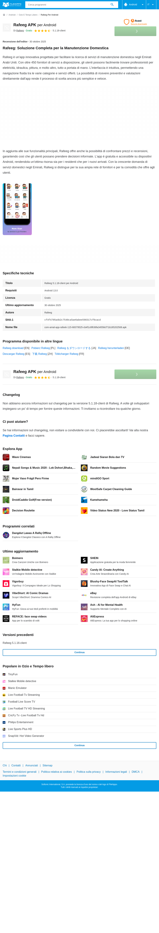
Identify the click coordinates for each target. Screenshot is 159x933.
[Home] (4, 14)
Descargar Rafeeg (13, 353)
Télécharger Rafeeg (66, 353)
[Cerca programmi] (112, 4)
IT (151, 5)
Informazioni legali (116, 771)
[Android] (12, 15)
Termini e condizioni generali (19, 771)
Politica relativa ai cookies (56, 771)
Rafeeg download (13, 348)
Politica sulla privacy (88, 771)
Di (18, 30)
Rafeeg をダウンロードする (74, 348)
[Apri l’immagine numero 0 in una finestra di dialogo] (17, 209)
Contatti (16, 765)
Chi (5, 765)
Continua (79, 652)
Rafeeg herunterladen (111, 348)
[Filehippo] (12, 4)
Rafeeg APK (34, 25)
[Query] (71, 4)
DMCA (136, 771)
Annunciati (31, 765)
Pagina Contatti (14, 435)
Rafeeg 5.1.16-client (15, 642)
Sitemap (47, 765)
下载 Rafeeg (39, 353)
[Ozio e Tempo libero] (28, 15)
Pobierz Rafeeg (40, 348)
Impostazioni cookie (14, 775)
